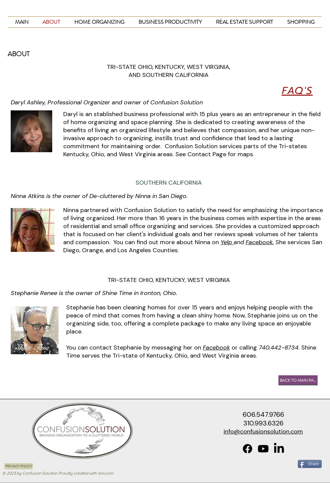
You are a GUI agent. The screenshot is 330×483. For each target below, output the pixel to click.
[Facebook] (247, 449)
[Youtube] (263, 449)
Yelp (227, 242)
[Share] (310, 464)
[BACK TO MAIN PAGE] (298, 380)
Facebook (259, 242)
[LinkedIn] (279, 449)
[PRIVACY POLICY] (18, 466)
